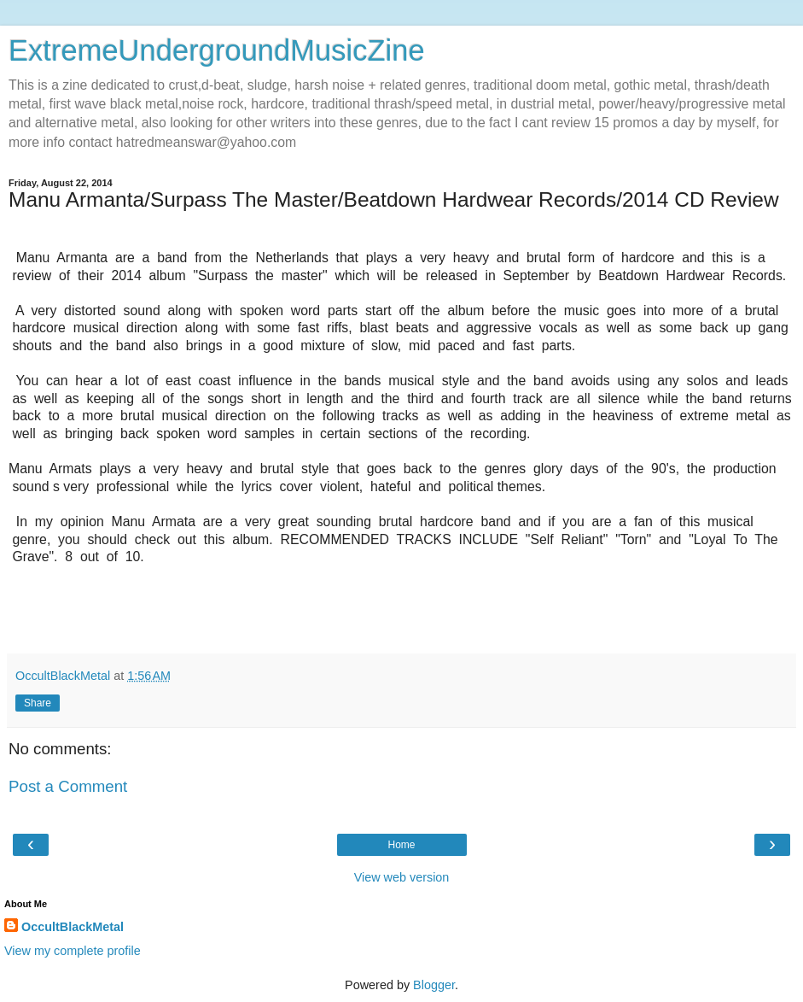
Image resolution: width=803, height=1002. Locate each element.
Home (401, 845)
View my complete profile (72, 951)
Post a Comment (68, 786)
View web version (402, 877)
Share (37, 703)
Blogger (434, 985)
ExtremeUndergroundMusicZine (217, 50)
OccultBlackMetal (72, 927)
